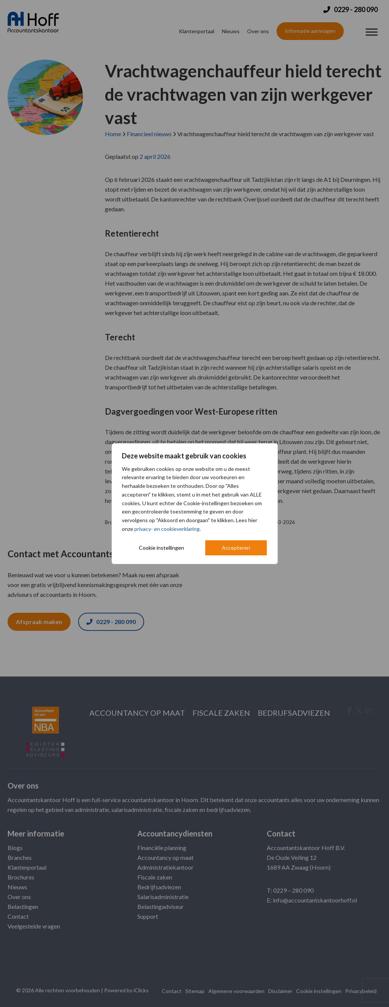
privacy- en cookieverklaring (167, 529)
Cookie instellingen (161, 547)
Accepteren (236, 547)
